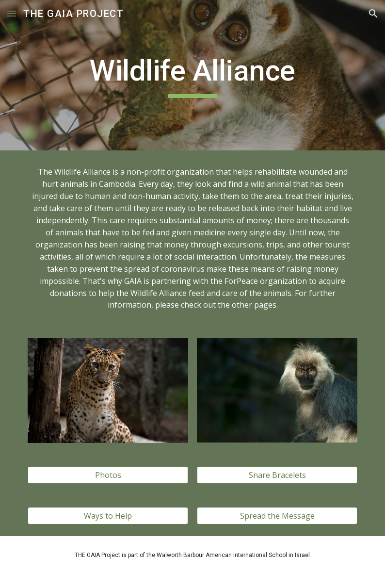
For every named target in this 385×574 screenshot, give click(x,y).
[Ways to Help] (108, 516)
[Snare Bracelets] (277, 475)
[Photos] (108, 475)
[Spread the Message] (277, 516)
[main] (193, 75)
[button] (11, 13)
